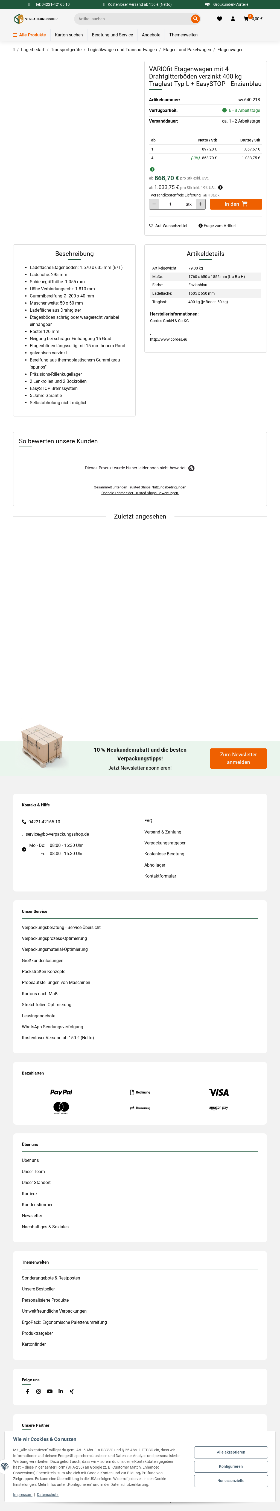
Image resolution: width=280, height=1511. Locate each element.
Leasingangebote (38, 1015)
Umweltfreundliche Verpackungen (54, 1311)
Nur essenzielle (230, 1480)
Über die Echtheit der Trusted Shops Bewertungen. (140, 493)
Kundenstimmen (38, 1204)
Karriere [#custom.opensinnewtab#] (29, 1193)
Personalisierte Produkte (45, 1300)
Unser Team (33, 1171)
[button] (233, 19)
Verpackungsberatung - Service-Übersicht (61, 927)
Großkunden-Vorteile (226, 4)
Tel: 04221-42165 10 (52, 4)
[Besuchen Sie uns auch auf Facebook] (27, 1392)
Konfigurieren (231, 1466)
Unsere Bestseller (38, 1289)
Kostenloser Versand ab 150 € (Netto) (58, 1037)
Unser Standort (36, 1182)
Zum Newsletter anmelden (238, 758)
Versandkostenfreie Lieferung (176, 195)
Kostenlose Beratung (164, 853)
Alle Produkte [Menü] (29, 34)
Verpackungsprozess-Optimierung (54, 938)
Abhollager (154, 865)
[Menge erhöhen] (200, 204)
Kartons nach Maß (40, 993)
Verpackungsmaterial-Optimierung (55, 949)
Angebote (151, 34)
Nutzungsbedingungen (168, 487)
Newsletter (32, 1215)
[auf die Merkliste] (170, 226)
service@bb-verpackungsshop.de (57, 834)
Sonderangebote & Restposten (51, 1278)
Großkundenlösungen (42, 960)
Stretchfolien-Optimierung (46, 1004)
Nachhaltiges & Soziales (45, 1226)
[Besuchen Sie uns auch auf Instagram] (38, 1392)
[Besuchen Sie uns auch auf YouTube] (49, 1392)
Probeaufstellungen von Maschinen (56, 982)
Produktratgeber (37, 1333)
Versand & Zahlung (162, 832)
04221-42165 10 (44, 821)
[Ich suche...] (133, 19)
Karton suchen (69, 34)
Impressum (23, 1494)
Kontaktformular (160, 876)
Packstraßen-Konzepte (43, 971)
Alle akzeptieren (231, 1452)
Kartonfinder (34, 1344)
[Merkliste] (219, 19)
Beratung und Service (112, 34)
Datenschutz (48, 1494)
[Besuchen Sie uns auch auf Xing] (71, 1392)
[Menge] (170, 204)
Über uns (30, 1160)
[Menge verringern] (154, 204)
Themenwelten (183, 34)
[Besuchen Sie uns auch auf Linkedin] (60, 1392)
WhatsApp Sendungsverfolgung (52, 1026)
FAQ (148, 820)
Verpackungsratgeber (164, 843)
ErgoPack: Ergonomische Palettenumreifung (64, 1322)
